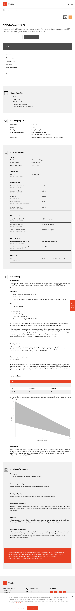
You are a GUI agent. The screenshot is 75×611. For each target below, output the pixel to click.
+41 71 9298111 (32, 589)
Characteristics (10, 55)
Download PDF (32, 37)
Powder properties (11, 58)
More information (11, 67)
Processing (9, 64)
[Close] (72, 597)
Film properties (10, 61)
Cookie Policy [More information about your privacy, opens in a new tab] (20, 604)
